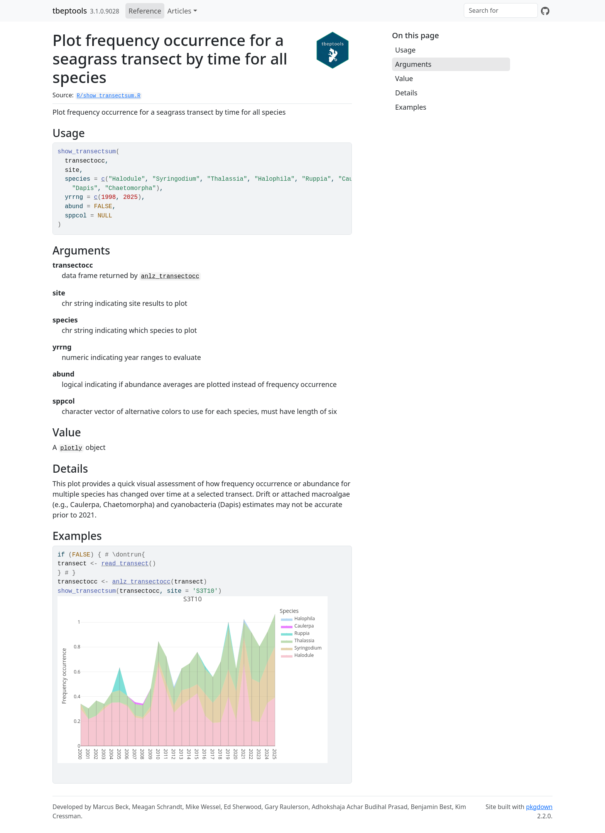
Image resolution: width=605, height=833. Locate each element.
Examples (410, 107)
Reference (144, 10)
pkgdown (539, 806)
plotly (71, 448)
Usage (405, 49)
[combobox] (501, 10)
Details (406, 92)
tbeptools (69, 10)
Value (404, 78)
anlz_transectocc (170, 276)
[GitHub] (545, 11)
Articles (179, 10)
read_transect (125, 563)
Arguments (413, 64)
